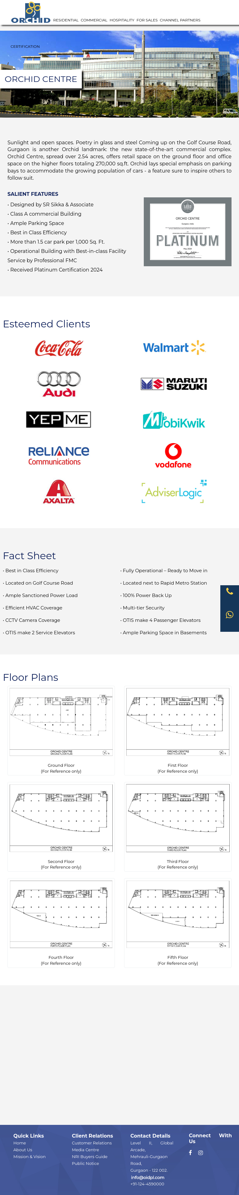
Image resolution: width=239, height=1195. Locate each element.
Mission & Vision (29, 1156)
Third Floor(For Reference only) (178, 826)
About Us (22, 1149)
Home (19, 1142)
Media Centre (85, 1149)
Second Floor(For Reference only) (61, 826)
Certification (25, 46)
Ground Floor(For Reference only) (61, 730)
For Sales (147, 20)
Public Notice (85, 1163)
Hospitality (122, 20)
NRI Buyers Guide (89, 1156)
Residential (66, 20)
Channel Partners (180, 20)
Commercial (94, 20)
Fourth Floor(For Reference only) (61, 923)
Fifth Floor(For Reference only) (178, 923)
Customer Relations (92, 1142)
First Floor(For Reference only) (178, 730)
